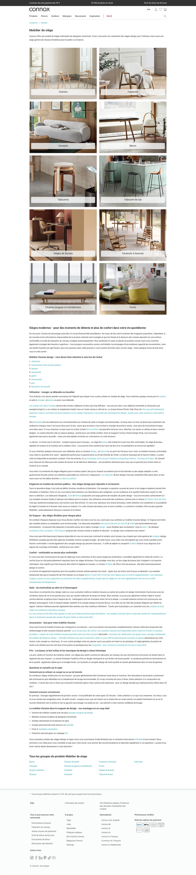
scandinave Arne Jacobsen (41, 530)
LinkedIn (40, 859)
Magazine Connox (73, 841)
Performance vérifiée (144, 815)
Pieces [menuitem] (44, 16)
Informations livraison (39, 824)
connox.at (104, 829)
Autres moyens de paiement (42, 832)
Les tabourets (107, 475)
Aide (148, 9)
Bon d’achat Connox (74, 837)
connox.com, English (109, 821)
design (93, 451)
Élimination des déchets (40, 844)
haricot (103, 451)
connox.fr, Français (108, 837)
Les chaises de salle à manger (42, 406)
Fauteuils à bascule (107, 762)
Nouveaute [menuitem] (80, 16)
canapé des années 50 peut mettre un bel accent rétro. (69, 617)
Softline (133, 543)
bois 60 (124, 523)
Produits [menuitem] (33, 16)
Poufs (101, 766)
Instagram (32, 859)
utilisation (35, 361)
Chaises (32, 774)
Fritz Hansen (60, 530)
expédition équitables (48, 729)
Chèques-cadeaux (72, 833)
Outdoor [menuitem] (55, 16)
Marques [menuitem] (67, 16)
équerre (34, 368)
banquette (37, 422)
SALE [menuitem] (109, 16)
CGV (101, 803)
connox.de (104, 825)
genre (33, 376)
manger (41, 400)
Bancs (32, 762)
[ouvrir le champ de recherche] (165, 16)
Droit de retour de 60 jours (41, 836)
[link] (165, 9)
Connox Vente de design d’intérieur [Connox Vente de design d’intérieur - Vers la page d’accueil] (39, 9)
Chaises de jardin (71, 762)
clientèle (69, 725)
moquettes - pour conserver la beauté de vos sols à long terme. (119, 645)
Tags (67, 821)
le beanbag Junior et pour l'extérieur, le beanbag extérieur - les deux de (117, 458)
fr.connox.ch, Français (109, 841)
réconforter (36, 372)
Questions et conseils (40, 386)
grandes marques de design (80, 713)
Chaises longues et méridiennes (78, 766)
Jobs (67, 825)
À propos (69, 815)
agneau (141, 638)
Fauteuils (68, 770)
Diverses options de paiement (148, 821)
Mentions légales (111, 803)
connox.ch (104, 833)
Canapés (33, 766)
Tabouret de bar (106, 774)
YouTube (54, 859)
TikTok (49, 859)
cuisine (162, 396)
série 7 (145, 527)
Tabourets (138, 762)
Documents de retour (39, 840)
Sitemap (68, 845)
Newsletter (69, 829)
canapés (156, 536)
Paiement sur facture (39, 828)
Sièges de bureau (106, 770)
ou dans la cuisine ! (68, 478)
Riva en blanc (93, 429)
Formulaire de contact (74, 803)
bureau (51, 400)
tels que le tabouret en (111, 523)
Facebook (36, 859)
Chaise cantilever (36, 770)
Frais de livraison (94, 794)
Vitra (164, 499)
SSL (66, 733)
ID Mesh (109, 564)
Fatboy (151, 458)
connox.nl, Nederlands (109, 845)
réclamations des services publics (46, 365)
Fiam (70, 495)
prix (33, 383)
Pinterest (45, 859)
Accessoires (36, 379)
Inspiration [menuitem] (95, 16)
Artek (132, 523)
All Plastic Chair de (153, 499)
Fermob (78, 495)
